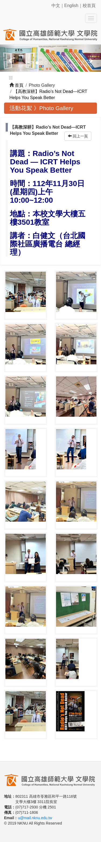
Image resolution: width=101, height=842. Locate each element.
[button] (7, 58)
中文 (55, 5)
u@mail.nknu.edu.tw (35, 818)
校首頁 (89, 5)
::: (10, 77)
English (71, 5)
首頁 (19, 85)
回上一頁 (78, 136)
